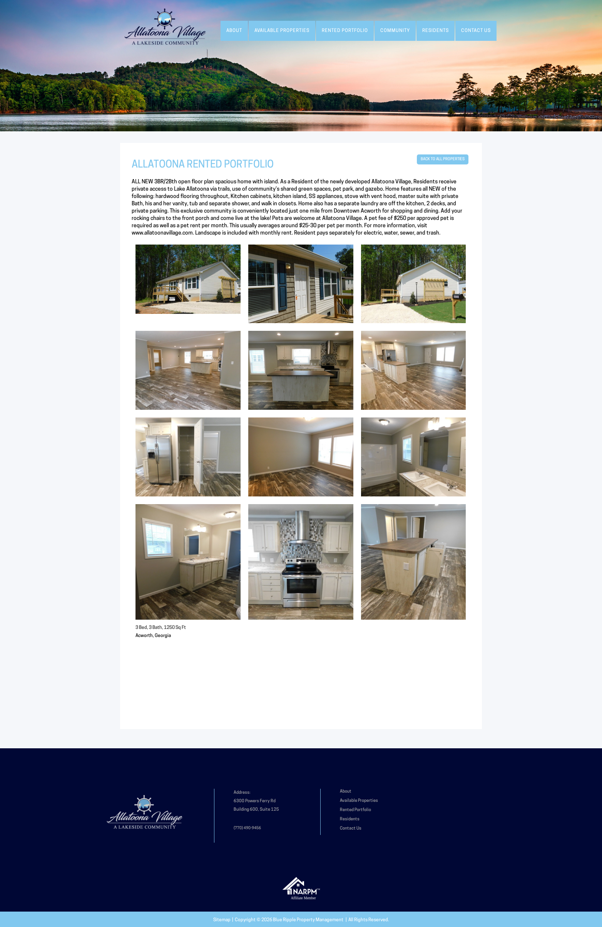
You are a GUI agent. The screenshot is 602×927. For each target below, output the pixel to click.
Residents (435, 30)
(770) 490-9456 (247, 828)
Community (395, 30)
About (234, 30)
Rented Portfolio (345, 30)
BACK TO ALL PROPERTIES (443, 159)
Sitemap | (224, 920)
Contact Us (476, 30)
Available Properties (281, 30)
